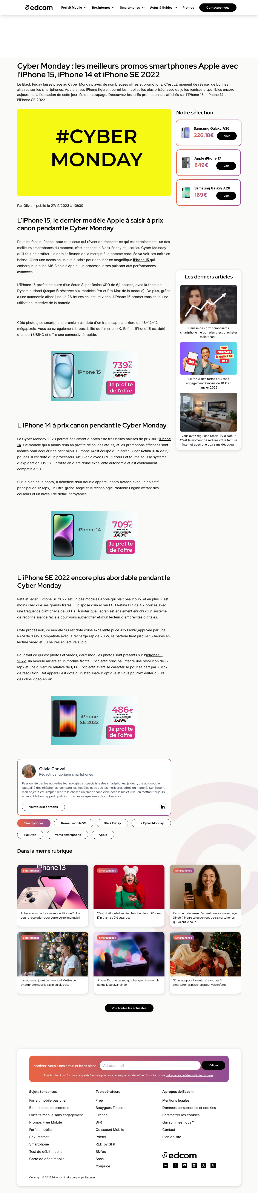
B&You (101, 1151)
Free (99, 1100)
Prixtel (101, 1137)
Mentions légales (175, 1100)
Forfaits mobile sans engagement (56, 1115)
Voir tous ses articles (43, 807)
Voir (227, 136)
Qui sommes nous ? (178, 1122)
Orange (102, 1115)
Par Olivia (24, 205)
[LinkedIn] (163, 806)
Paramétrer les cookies (181, 1115)
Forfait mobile (40, 1129)
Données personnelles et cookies (189, 1107)
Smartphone (39, 1144)
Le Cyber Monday (151, 823)
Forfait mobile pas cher (48, 1100)
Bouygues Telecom (111, 1107)
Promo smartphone (67, 835)
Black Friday (112, 823)
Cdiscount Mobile (110, 1129)
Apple (103, 835)
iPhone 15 (141, 260)
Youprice (103, 1166)
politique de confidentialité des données (189, 1075)
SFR (99, 1122)
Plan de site (171, 1137)
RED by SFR (105, 1144)
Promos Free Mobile (45, 1122)
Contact (168, 1129)
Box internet (39, 1137)
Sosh (100, 1159)
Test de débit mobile (45, 1151)
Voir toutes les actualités (129, 1008)
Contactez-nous (217, 7)
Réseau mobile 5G (73, 823)
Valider (213, 1065)
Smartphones (33, 823)
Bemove (90, 1177)
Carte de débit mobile (46, 1159)
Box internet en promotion (50, 1107)
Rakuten (30, 835)
